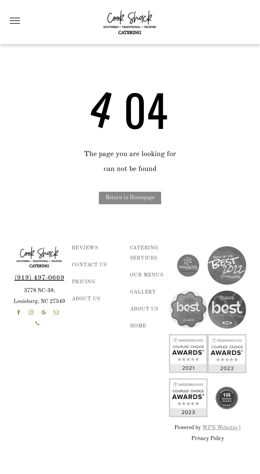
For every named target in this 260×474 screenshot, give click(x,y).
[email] (56, 313)
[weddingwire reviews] (227, 398)
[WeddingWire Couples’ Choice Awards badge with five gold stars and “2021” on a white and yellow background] (188, 353)
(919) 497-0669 (39, 277)
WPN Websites (220, 428)
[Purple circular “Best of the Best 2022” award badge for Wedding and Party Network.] (227, 265)
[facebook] (18, 313)
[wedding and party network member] (188, 265)
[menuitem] (95, 251)
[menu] (15, 21)
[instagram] (31, 313)
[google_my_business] (43, 313)
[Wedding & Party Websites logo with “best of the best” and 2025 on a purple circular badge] (227, 309)
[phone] (37, 324)
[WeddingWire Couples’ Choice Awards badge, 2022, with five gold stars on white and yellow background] (227, 353)
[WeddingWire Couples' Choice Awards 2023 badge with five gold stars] (188, 398)
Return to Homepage (130, 198)
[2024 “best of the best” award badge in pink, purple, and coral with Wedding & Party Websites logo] (188, 309)
